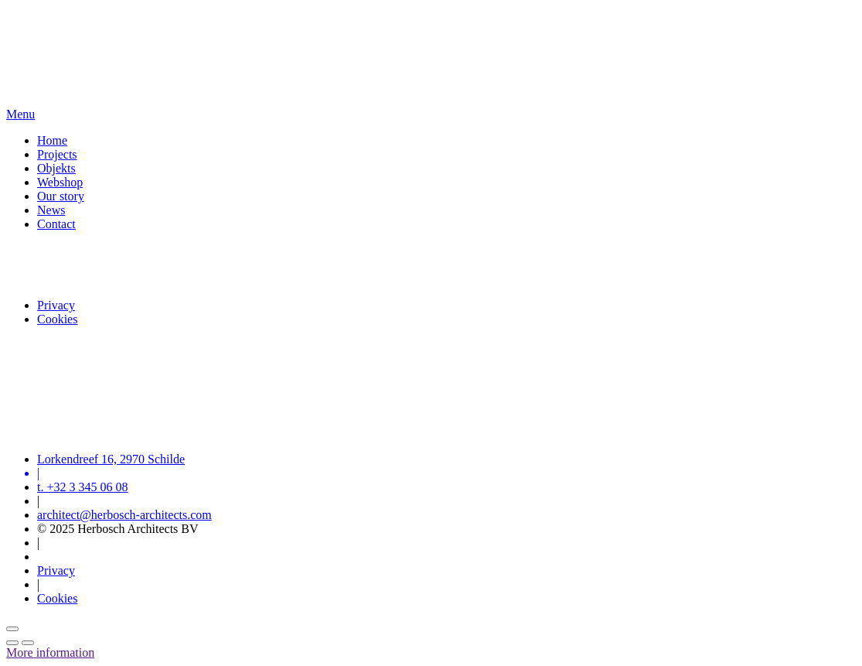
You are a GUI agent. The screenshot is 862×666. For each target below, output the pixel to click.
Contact (56, 224)
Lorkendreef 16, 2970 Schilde (111, 459)
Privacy (56, 305)
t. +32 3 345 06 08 (82, 487)
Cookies (57, 319)
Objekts (56, 168)
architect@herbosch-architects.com (124, 514)
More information (50, 652)
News (51, 210)
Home (52, 140)
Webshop (60, 182)
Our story (60, 196)
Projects (57, 154)
